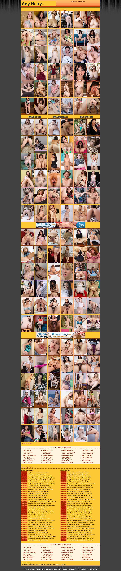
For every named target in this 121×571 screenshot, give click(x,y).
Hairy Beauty (47, 452)
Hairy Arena (86, 117)
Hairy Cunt (26, 457)
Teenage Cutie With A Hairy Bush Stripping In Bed (75, 491)
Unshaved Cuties (67, 455)
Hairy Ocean (34, 117)
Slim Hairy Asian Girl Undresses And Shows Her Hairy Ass (77, 534)
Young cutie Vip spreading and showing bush (35, 472)
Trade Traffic (60, 567)
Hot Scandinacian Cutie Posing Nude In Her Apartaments (38, 505)
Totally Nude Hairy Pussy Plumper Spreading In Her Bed (38, 483)
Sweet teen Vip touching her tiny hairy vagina (35, 491)
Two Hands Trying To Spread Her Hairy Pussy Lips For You (77, 483)
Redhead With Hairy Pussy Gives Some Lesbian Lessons (38, 520)
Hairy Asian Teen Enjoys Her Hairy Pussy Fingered (75, 505)
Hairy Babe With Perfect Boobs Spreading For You (75, 476)
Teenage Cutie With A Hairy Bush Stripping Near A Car (37, 511)
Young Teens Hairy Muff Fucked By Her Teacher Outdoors (38, 501)
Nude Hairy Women (29, 459)
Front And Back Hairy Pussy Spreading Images (35, 524)
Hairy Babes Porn (67, 450)
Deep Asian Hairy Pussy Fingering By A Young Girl (75, 532)
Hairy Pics (63, 564)
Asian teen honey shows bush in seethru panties (35, 518)
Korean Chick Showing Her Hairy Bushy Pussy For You (76, 538)
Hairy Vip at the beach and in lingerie (33, 509)
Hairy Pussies (27, 462)
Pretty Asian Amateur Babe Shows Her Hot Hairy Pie (76, 495)
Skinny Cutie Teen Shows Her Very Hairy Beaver (75, 489)
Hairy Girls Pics (28, 460)
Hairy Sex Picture (67, 462)
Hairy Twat (85, 459)
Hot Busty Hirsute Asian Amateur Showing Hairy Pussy (76, 540)
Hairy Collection (87, 455)
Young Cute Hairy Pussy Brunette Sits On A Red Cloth (76, 487)
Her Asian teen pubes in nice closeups (33, 497)
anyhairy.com (93, 569)
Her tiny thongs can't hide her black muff (34, 530)
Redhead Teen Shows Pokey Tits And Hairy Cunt (36, 534)
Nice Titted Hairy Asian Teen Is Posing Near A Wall (75, 478)
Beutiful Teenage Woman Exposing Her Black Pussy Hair (77, 524)
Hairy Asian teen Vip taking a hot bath (33, 474)
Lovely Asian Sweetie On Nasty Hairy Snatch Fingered (76, 509)
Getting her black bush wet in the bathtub (34, 495)
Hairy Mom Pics (60, 117)
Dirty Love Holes (67, 453)
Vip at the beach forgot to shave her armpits (34, 507)
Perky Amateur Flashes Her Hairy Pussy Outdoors (75, 480)
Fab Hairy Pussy (48, 455)
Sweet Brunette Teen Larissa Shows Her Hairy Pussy (76, 513)
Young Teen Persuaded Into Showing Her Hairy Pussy (76, 493)
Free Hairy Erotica (87, 450)
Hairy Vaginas (47, 453)
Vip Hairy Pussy (67, 459)
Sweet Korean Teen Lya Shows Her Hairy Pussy (75, 481)
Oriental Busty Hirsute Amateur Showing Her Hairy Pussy (38, 481)
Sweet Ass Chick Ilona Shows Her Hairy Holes (35, 485)
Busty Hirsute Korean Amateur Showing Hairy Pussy (76, 485)
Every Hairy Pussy (87, 462)
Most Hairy (65, 460)
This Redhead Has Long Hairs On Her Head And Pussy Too (38, 536)
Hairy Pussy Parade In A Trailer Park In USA (74, 474)
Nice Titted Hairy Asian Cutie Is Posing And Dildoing (76, 518)
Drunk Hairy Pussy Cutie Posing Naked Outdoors (36, 503)
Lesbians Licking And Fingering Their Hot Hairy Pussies (38, 478)
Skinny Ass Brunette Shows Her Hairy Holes (74, 514)
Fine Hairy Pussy (48, 459)
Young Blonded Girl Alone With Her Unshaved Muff (37, 480)
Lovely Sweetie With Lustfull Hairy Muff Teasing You (76, 497)
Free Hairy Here (47, 457)
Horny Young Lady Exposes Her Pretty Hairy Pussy (36, 476)
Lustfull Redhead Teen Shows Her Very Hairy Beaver (76, 503)
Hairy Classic (66, 457)
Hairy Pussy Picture (88, 452)
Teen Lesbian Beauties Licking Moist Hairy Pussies (36, 522)
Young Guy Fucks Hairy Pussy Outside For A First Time (37, 528)
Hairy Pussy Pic (87, 457)
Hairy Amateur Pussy (29, 455)
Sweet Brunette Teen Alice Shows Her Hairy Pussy (36, 487)
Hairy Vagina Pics (87, 453)
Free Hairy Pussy (48, 462)
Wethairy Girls (47, 460)
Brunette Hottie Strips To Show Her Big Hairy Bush (75, 511)
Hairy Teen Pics (47, 450)
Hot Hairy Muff (86, 460)
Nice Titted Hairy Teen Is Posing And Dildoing (74, 472)
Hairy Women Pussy (68, 452)
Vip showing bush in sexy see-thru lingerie (34, 532)
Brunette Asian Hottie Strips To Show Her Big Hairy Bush (77, 528)
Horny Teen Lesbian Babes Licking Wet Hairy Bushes (37, 489)
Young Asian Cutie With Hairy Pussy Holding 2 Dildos (76, 507)
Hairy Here (38, 564)
